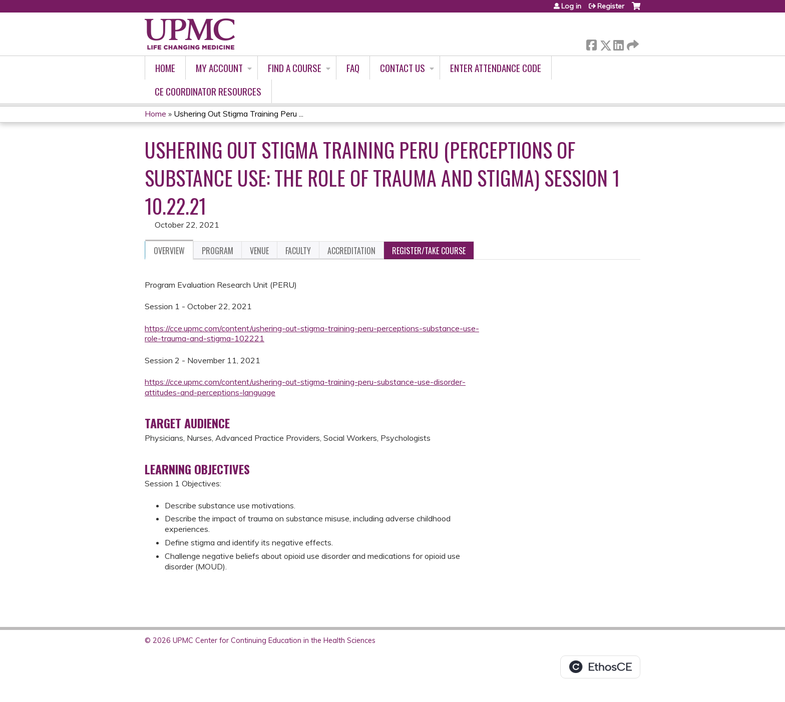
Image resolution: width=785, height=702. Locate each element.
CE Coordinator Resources (208, 91)
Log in (571, 6)
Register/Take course (429, 251)
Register (610, 6)
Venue (259, 251)
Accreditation (351, 251)
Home (165, 68)
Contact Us (402, 68)
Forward (632, 43)
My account (219, 68)
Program (217, 251)
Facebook (591, 43)
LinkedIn (618, 43)
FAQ (352, 68)
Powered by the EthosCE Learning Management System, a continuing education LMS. (600, 666)
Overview (169, 251)
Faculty (298, 251)
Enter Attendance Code (495, 68)
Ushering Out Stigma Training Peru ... (238, 114)
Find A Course (294, 68)
